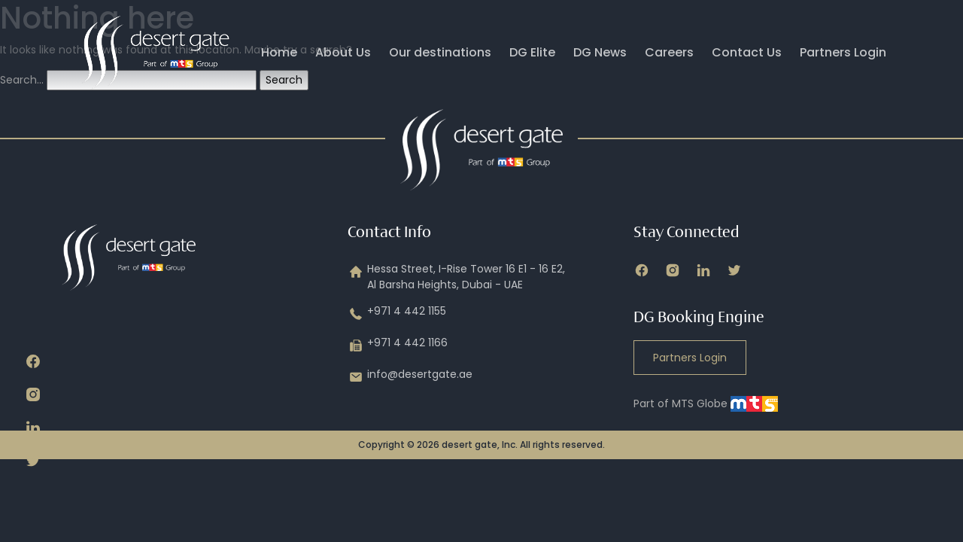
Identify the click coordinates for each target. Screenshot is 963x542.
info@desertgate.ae (410, 377)
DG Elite (532, 52)
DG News (600, 52)
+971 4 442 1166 (398, 345)
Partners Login (843, 52)
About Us (343, 52)
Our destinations (440, 52)
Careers (669, 52)
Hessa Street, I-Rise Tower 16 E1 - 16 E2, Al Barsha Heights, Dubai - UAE (456, 277)
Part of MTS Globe (705, 403)
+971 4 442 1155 (397, 313)
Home (279, 52)
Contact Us (747, 52)
